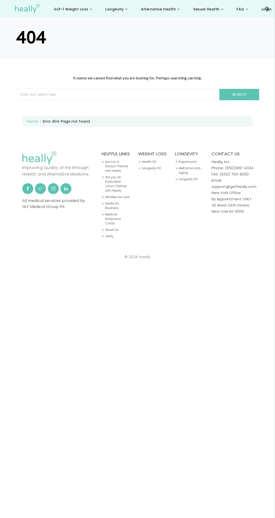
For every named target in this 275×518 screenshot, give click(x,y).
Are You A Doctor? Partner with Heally (116, 166)
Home (32, 121)
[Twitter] (40, 188)
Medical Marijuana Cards (113, 218)
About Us (112, 230)
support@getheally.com (234, 186)
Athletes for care (117, 197)
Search (239, 94)
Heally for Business (112, 205)
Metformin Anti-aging (190, 170)
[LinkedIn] (66, 188)
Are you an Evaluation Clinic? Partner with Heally (116, 184)
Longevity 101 (151, 168)
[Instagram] (53, 188)
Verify (109, 236)
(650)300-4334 (239, 168)
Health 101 (149, 162)
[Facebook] (27, 188)
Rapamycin (188, 162)
